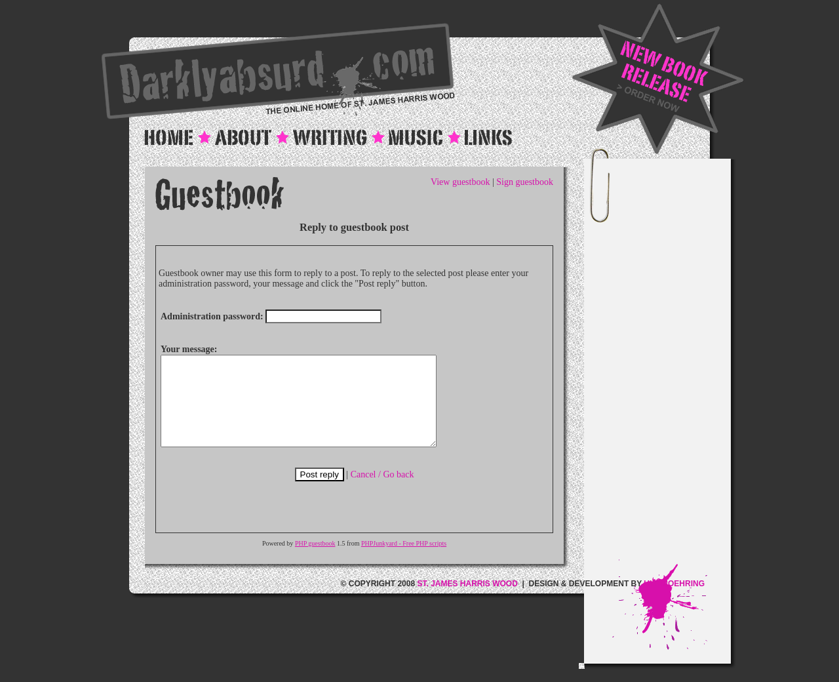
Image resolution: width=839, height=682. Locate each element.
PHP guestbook (315, 561)
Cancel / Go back (382, 492)
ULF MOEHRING (674, 601)
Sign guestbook (524, 182)
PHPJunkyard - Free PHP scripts (403, 561)
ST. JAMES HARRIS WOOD (467, 601)
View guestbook (460, 182)
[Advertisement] (671, 362)
